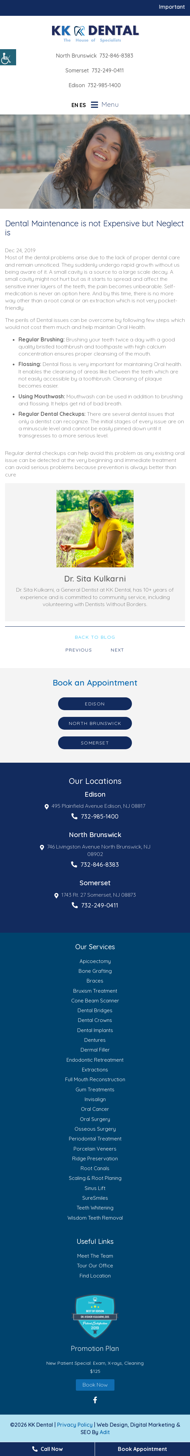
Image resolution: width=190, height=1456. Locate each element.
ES (83, 105)
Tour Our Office (95, 1265)
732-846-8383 (116, 55)
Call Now (47, 1449)
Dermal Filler (95, 1050)
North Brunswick (76, 55)
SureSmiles (95, 1198)
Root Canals (95, 1168)
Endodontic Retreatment (95, 1060)
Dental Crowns (95, 1020)
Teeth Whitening (95, 1207)
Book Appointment (142, 1449)
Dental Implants (95, 1030)
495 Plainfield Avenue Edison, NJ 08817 (95, 805)
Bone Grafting (95, 971)
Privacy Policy (75, 1424)
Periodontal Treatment (95, 1138)
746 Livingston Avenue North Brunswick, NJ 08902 (95, 850)
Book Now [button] (95, 1384)
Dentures (95, 1040)
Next (118, 650)
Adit (105, 1432)
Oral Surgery (95, 1119)
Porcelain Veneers (95, 1149)
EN (75, 105)
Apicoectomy (95, 961)
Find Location (95, 1275)
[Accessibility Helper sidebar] (8, 57)
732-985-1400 (104, 85)
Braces (95, 981)
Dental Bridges (95, 1010)
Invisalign (95, 1099)
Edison (76, 85)
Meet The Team (95, 1256)
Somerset (77, 70)
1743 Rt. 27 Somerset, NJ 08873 (95, 894)
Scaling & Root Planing (95, 1178)
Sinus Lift (95, 1188)
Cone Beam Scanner (95, 1000)
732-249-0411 (108, 70)
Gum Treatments (95, 1089)
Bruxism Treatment (95, 991)
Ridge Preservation (95, 1158)
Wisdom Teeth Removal (95, 1218)
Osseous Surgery (95, 1129)
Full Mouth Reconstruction (95, 1079)
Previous (78, 650)
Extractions (95, 1069)
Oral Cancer (95, 1109)
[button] (95, 1317)
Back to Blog (95, 637)
